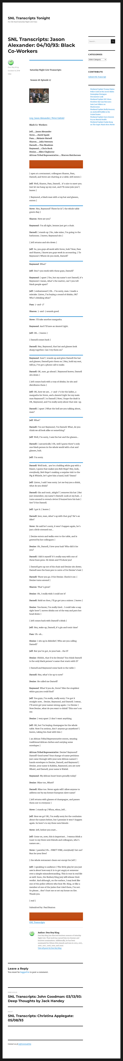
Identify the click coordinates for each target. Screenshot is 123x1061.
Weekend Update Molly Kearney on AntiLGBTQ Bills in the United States (102, 112)
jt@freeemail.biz (24, 1044)
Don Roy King (13, 67)
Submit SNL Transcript (97, 77)
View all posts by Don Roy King (50, 948)
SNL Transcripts (37, 922)
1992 (9, 74)
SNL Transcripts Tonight (29, 18)
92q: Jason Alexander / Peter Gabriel (46, 118)
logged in (24, 972)
